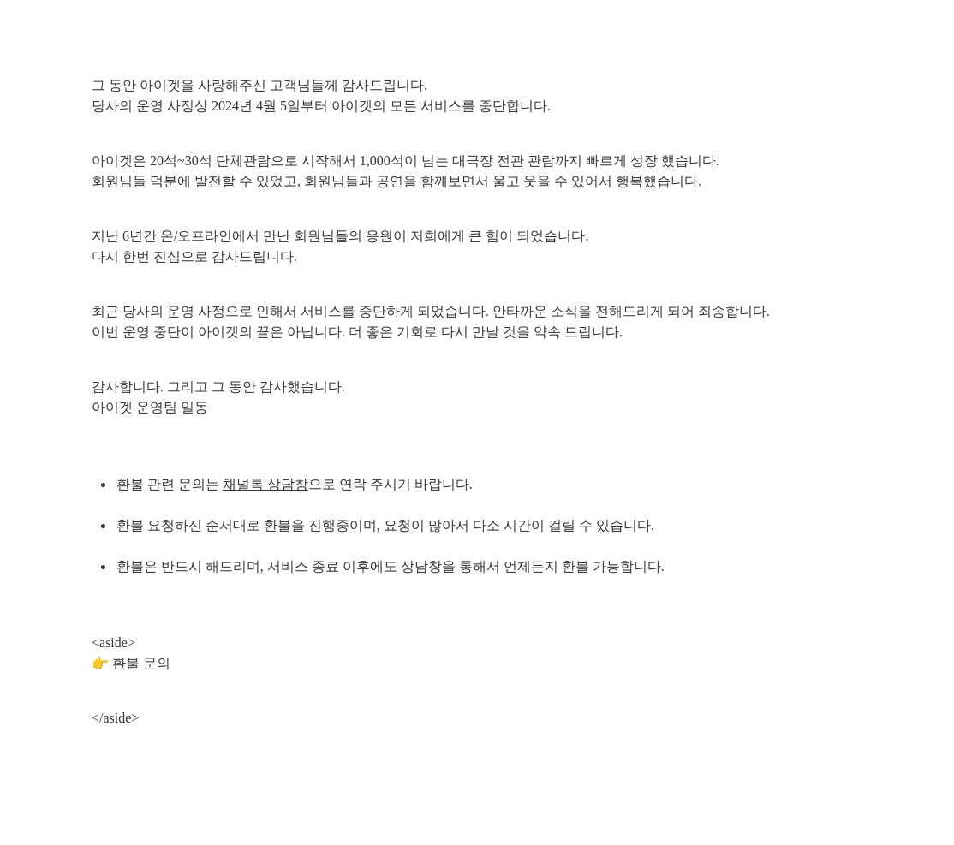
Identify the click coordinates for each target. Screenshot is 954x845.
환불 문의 (141, 663)
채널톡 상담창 (265, 484)
